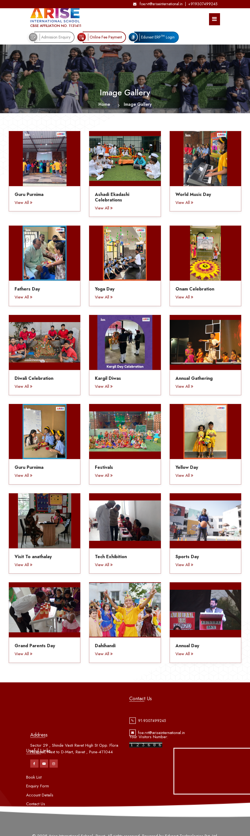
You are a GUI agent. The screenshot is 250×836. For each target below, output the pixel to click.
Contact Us (35, 821)
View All (23, 203)
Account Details (39, 812)
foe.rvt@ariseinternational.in (158, 4)
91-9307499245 (152, 730)
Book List (34, 794)
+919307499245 (203, 4)
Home (104, 104)
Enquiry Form (37, 803)
